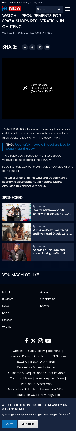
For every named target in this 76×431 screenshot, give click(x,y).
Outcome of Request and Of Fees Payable (36, 373)
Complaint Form (21, 378)
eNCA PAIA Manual (43, 362)
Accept (9, 424)
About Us (46, 292)
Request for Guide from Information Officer (36, 389)
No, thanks (28, 424)
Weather (7, 327)
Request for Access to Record (36, 367)
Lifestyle (7, 320)
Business (7, 299)
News (5, 306)
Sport (5, 313)
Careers (18, 351)
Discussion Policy (18, 356)
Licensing (54, 351)
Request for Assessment (36, 384)
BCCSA (22, 362)
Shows (44, 306)
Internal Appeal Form (49, 378)
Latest (6, 292)
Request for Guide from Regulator (37, 395)
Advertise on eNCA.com (49, 356)
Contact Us (47, 299)
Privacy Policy (36, 351)
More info (65, 414)
